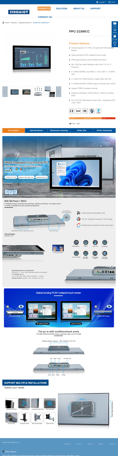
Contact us (109, 445)
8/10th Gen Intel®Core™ (41, 21)
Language (100, 2)
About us (77, 445)
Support (92, 445)
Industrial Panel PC (25, 21)
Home (7, 21)
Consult (106, 118)
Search (111, 2)
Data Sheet (76, 118)
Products (14, 21)
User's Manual (92, 118)
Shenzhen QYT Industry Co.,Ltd (20, 445)
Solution (61, 445)
